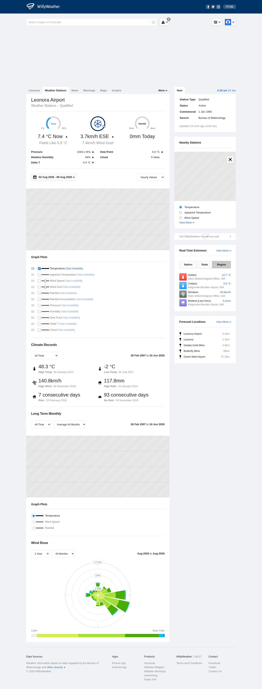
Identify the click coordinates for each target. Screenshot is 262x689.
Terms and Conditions (189, 663)
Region (221, 264)
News (74, 90)
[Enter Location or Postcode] (91, 22)
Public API (150, 679)
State (204, 264)
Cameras (34, 90)
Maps (103, 90)
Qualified (66, 105)
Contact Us (215, 671)
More (161, 90)
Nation (188, 264)
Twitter (212, 667)
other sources (55, 667)
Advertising (150, 675)
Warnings (89, 90)
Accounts (149, 663)
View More (185, 222)
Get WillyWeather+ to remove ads (199, 236)
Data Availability (74, 268)
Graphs (116, 90)
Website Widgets (154, 667)
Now (179, 90)
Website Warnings (155, 671)
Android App (119, 667)
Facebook (214, 663)
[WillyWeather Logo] (45, 6)
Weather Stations (56, 90)
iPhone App (119, 663)
